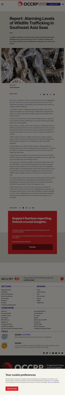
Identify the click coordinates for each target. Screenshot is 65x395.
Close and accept (12, 388)
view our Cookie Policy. (53, 382)
